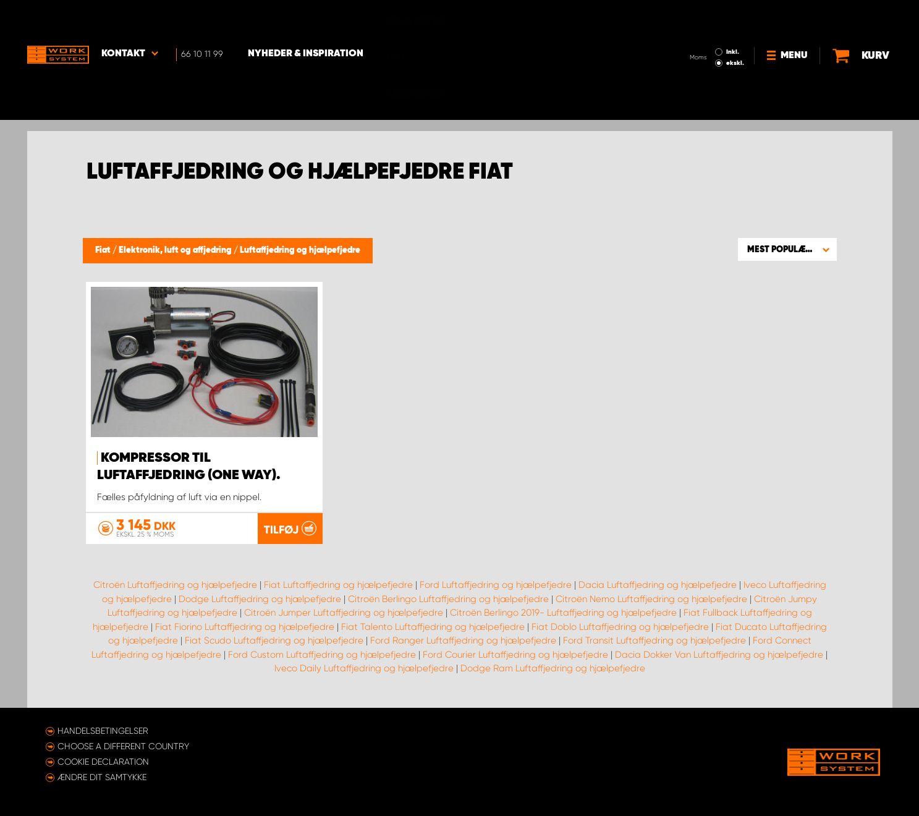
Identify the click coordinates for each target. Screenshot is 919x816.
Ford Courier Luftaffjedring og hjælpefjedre (515, 654)
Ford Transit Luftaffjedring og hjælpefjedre (654, 640)
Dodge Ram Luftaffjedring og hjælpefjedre (552, 668)
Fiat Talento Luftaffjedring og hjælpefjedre (433, 626)
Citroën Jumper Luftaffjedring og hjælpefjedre (343, 612)
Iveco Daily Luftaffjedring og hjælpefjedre (364, 668)
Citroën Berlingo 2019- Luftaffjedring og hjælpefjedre (563, 612)
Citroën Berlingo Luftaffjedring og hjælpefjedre (448, 599)
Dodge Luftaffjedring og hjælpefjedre (260, 599)
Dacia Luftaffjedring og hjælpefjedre (657, 584)
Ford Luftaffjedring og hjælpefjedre (496, 584)
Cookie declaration (103, 762)
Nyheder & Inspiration (305, 19)
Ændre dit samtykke (101, 777)
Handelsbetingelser (102, 731)
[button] (787, 249)
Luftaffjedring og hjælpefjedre (300, 250)
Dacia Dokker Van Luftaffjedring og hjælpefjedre (719, 654)
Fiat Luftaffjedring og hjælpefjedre (338, 584)
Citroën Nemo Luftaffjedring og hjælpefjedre (651, 599)
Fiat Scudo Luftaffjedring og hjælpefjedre (274, 640)
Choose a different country (123, 746)
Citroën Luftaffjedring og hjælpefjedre (175, 584)
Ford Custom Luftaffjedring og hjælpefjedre (322, 654)
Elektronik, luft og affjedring (176, 250)
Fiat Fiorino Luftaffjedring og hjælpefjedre (244, 626)
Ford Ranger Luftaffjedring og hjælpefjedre (463, 640)
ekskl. (735, 28)
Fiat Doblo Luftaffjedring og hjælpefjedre (620, 626)
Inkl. (732, 17)
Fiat (103, 250)
